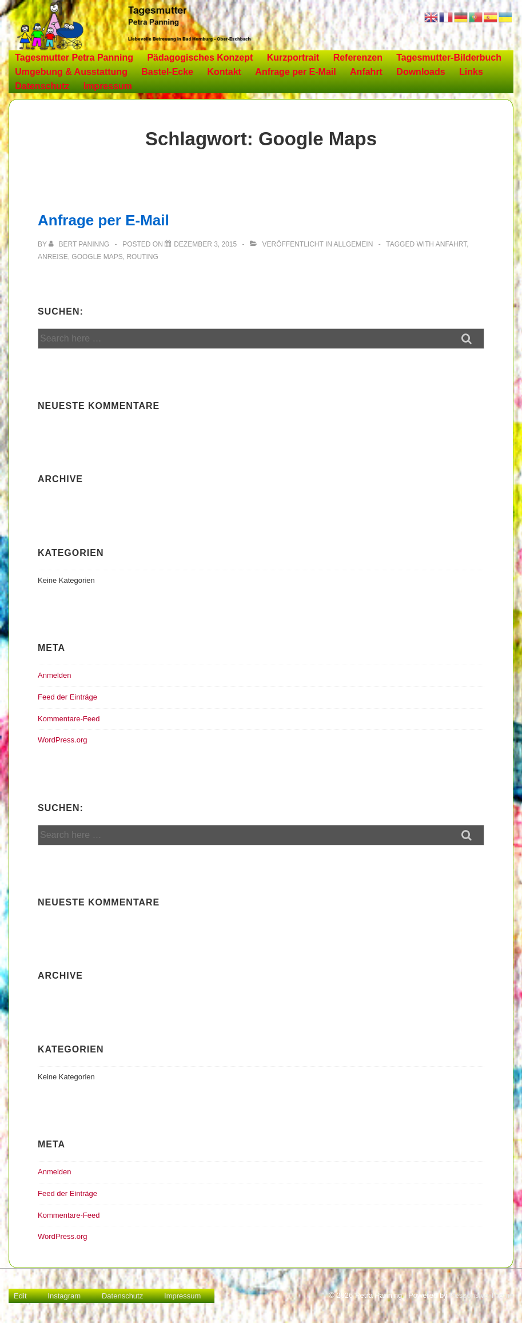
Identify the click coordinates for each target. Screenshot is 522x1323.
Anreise (53, 257)
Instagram (64, 1296)
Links (471, 72)
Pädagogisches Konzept (200, 57)
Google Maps (96, 257)
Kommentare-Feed (68, 718)
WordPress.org (62, 740)
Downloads (420, 72)
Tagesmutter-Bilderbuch (448, 57)
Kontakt (224, 72)
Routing (142, 257)
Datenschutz (42, 86)
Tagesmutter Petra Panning (74, 57)
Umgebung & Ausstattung (71, 72)
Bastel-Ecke (167, 72)
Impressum (107, 86)
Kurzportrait (293, 57)
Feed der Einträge (67, 697)
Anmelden (54, 675)
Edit (20, 1296)
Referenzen (357, 57)
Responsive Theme (481, 1295)
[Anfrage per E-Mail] (205, 244)
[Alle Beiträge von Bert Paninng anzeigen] (80, 244)
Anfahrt (366, 72)
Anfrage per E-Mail (295, 72)
